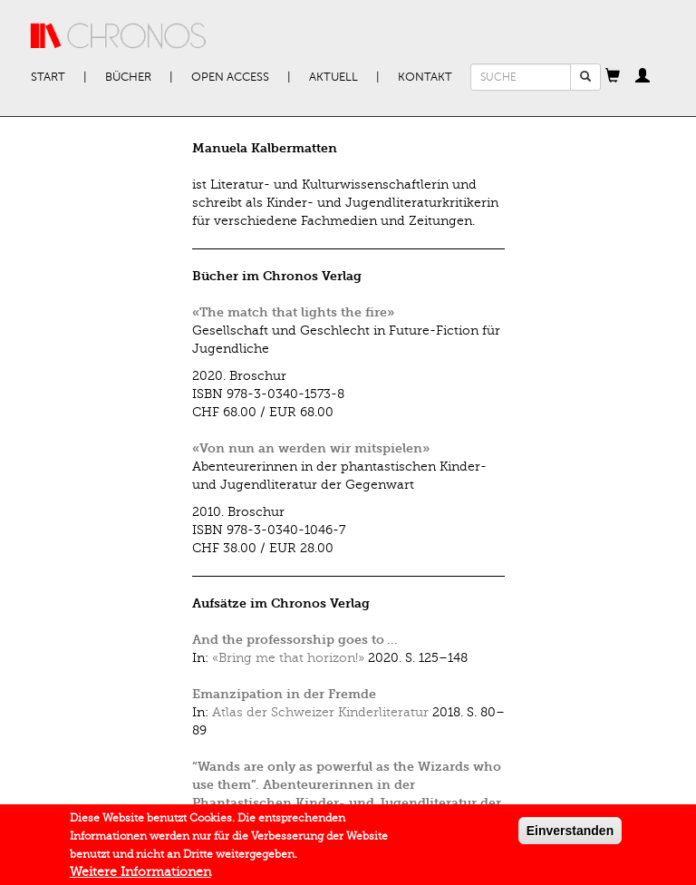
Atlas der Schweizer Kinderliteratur (320, 712)
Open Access (230, 77)
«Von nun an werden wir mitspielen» (311, 448)
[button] (612, 77)
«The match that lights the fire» (293, 312)
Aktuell (333, 77)
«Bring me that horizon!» (288, 658)
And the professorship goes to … (295, 639)
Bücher (128, 77)
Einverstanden (570, 834)
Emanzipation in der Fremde (284, 694)
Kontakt (425, 77)
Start (48, 77)
